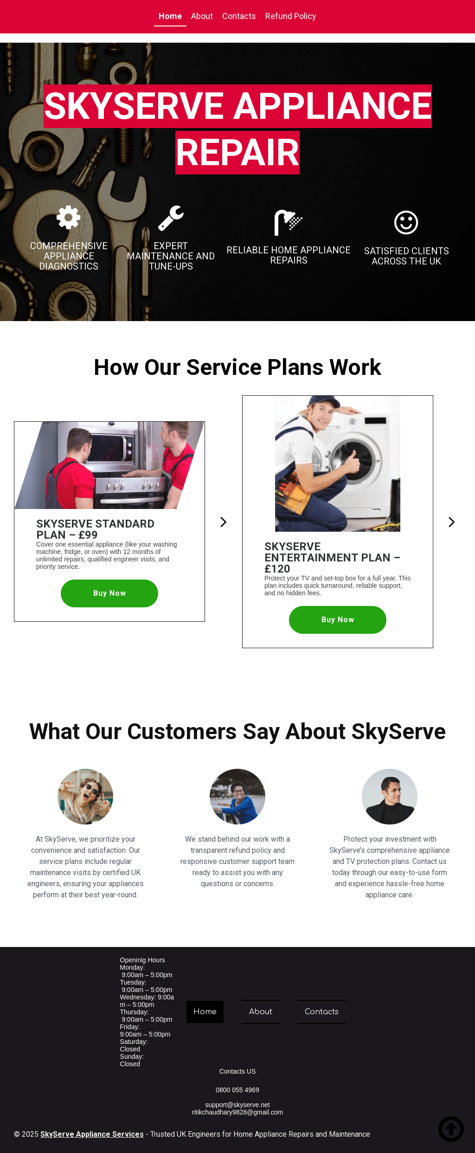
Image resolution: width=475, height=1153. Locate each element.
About (202, 16)
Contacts (239, 16)
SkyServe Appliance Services (92, 1134)
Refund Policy (290, 16)
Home (170, 16)
